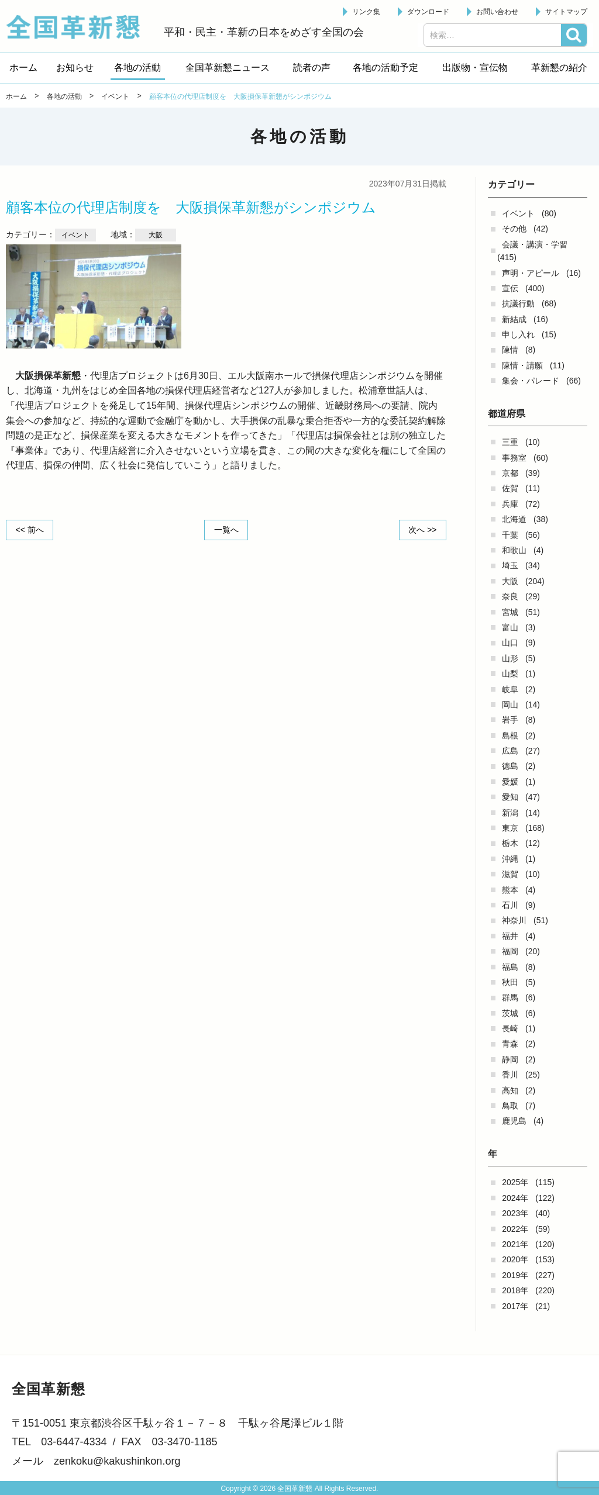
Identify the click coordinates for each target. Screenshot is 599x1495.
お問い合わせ (497, 12)
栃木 (510, 843)
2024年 (515, 1198)
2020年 (515, 1259)
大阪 (510, 581)
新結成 (514, 319)
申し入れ (518, 334)
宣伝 (510, 288)
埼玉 (510, 565)
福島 (510, 967)
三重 (510, 442)
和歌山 (514, 550)
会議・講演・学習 (534, 244)
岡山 (510, 704)
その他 (514, 228)
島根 (510, 735)
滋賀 (510, 874)
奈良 (510, 596)
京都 (510, 473)
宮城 (510, 612)
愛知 (510, 797)
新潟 (510, 812)
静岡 (510, 1059)
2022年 (515, 1229)
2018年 (515, 1290)
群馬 (510, 997)
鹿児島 (514, 1120)
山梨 (510, 673)
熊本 (510, 890)
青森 (510, 1043)
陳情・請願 (522, 365)
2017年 (515, 1306)
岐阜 (510, 689)
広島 (510, 750)
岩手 (510, 719)
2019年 (515, 1275)
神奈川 (514, 920)
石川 (510, 905)
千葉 (510, 535)
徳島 (510, 766)
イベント (518, 213)
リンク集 (366, 12)
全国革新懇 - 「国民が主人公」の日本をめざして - (79, 27)
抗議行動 (518, 303)
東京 (510, 828)
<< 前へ (30, 529)
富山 (510, 627)
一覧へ (226, 529)
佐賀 (510, 488)
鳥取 (510, 1105)
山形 (510, 658)
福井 (510, 936)
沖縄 (510, 859)
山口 (510, 642)
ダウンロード (428, 12)
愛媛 (510, 781)
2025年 (515, 1182)
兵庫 (510, 504)
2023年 (515, 1213)
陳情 (510, 349)
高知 (510, 1090)
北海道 (514, 519)
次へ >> (422, 529)
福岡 (510, 951)
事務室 (514, 457)
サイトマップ (566, 12)
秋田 (510, 982)
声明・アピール (530, 273)
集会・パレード (530, 380)
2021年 (515, 1244)
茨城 (510, 1013)
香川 (510, 1074)
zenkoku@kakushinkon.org (117, 1461)
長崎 (510, 1028)
